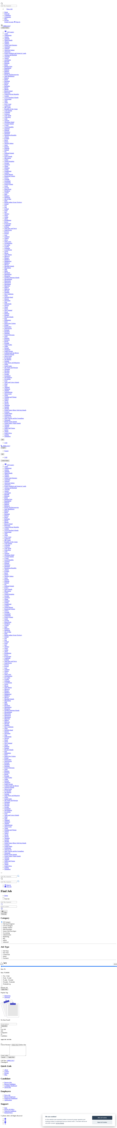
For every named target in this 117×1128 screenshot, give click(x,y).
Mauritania (7, 281)
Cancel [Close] (3, 1059)
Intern (4, 956)
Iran (5, 205)
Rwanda (6, 343)
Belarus (6, 78)
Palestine (7, 333)
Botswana (7, 92)
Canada (6, 96)
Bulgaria (6, 69)
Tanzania (7, 405)
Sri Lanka (7, 245)
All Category (6, 922)
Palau (6, 322)
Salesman (7, 997)
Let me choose (60, 1123)
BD (4, 938)
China (6, 102)
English (3, 447)
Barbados (7, 86)
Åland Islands (8, 40)
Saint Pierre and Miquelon (12, 362)
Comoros (7, 114)
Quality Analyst (7, 927)
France (6, 155)
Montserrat (7, 282)
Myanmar (7, 272)
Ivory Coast (7, 104)
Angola (6, 37)
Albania (6, 42)
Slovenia (6, 372)
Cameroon (7, 105)
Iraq (5, 207)
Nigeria (6, 299)
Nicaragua (7, 300)
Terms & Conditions (10, 1113)
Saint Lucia (7, 241)
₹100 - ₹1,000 (7, 978)
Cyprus (6, 125)
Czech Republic (9, 127)
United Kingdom (9, 161)
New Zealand (8, 310)
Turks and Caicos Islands (11, 382)
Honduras (7, 191)
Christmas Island (9, 122)
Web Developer (7, 929)
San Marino (7, 359)
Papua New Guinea (10, 323)
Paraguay (7, 331)
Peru (5, 318)
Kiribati (6, 227)
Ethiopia (6, 148)
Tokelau (6, 390)
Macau (6, 253)
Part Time (6, 952)
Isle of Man (7, 199)
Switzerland (7, 99)
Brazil (6, 84)
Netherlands (7, 304)
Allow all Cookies (102, 1117)
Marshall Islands (9, 266)
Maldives (7, 263)
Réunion (6, 338)
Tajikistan (7, 389)
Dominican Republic (10, 135)
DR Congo (7, 107)
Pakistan (6, 313)
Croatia (6, 192)
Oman (6, 312)
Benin (6, 65)
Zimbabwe (7, 436)
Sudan (6, 346)
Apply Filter (4, 989)
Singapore (7, 349)
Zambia (6, 435)
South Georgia (8, 351)
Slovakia (6, 371)
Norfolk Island (8, 297)
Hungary (6, 196)
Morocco (7, 256)
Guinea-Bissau (8, 174)
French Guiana (8, 184)
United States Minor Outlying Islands (15, 410)
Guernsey (7, 164)
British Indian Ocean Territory (13, 202)
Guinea (6, 169)
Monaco (6, 258)
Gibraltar (7, 168)
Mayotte (6, 290)
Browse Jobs (8, 1084)
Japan (6, 218)
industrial (5, 942)
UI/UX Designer (8, 925)
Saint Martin (8, 254)
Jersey (6, 215)
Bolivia (6, 83)
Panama (6, 315)
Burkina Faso (8, 66)
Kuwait (6, 233)
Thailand (7, 387)
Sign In (17, 22)
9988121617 (6, 26)
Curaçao (6, 120)
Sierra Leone (8, 356)
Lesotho (6, 246)
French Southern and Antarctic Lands (15, 53)
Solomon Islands (9, 354)
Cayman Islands (9, 123)
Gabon (6, 160)
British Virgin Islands (10, 421)
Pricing (6, 20)
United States (8, 413)
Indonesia (7, 197)
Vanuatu (6, 426)
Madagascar (7, 261)
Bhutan (6, 89)
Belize (6, 79)
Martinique (7, 284)
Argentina (7, 47)
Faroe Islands (8, 156)
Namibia (6, 292)
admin (5, 940)
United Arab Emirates (10, 45)
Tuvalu (6, 402)
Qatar (6, 336)
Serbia (6, 364)
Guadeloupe (7, 171)
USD (5, 443)
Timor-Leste (8, 394)
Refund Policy (8, 1114)
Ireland (6, 204)
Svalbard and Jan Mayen (11, 353)
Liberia (6, 238)
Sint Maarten (8, 377)
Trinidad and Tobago (10, 397)
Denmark (7, 133)
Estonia (6, 146)
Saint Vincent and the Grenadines (14, 418)
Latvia (6, 251)
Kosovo (6, 232)
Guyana (6, 187)
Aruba (6, 33)
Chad (5, 384)
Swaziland (7, 376)
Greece (6, 178)
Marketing (6, 936)
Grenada (6, 179)
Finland (6, 150)
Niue (5, 302)
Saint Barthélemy (9, 76)
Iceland (6, 209)
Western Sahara (8, 143)
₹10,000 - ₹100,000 (9, 982)
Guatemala (7, 182)
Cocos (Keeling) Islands (11, 97)
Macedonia (7, 268)
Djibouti (6, 130)
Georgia (6, 163)
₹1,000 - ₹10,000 (8, 980)
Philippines (7, 320)
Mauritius (7, 286)
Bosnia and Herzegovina (11, 74)
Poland (6, 325)
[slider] (1, 966)
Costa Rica (7, 117)
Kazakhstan (7, 220)
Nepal (6, 307)
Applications (8, 1102)
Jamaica (6, 214)
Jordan (6, 217)
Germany (7, 128)
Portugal (6, 330)
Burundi (6, 61)
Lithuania (7, 248)
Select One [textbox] (23, 1045)
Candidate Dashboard (10, 1087)
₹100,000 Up (7, 984)
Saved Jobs (7, 1089)
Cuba (5, 119)
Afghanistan (7, 35)
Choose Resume (6, 1045)
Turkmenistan (8, 392)
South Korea (8, 230)
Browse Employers (9, 1098)
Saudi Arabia (8, 344)
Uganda (6, 407)
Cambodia (7, 225)
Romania (7, 340)
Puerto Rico (7, 326)
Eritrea (6, 142)
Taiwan (6, 403)
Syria (5, 380)
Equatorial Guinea (9, 176)
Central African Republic (11, 94)
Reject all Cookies (102, 1122)
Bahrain (6, 71)
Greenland (7, 181)
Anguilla (6, 38)
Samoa (6, 430)
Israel (6, 210)
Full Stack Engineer (9, 924)
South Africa (8, 433)
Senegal (6, 348)
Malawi (6, 287)
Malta (6, 271)
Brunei (6, 87)
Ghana (6, 166)
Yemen (6, 431)
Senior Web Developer (9, 931)
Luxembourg (8, 250)
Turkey (6, 400)
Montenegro (7, 274)
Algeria (6, 137)
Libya (6, 240)
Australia (7, 56)
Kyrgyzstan (7, 223)
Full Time (6, 951)
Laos (5, 235)
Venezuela (7, 420)
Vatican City (8, 416)
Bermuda (7, 81)
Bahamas (7, 73)
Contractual (6, 954)
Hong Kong (7, 189)
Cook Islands (8, 110)
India (5, 200)
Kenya (6, 222)
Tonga (6, 395)
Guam (6, 186)
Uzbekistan (7, 415)
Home (6, 12)
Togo (5, 385)
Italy (5, 212)
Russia (6, 341)
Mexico (6, 264)
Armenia (6, 48)
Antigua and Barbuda (10, 55)
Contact (6, 1073)
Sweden (6, 374)
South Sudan (8, 366)
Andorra (6, 43)
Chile (6, 101)
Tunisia (6, 398)
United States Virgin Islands (12, 423)
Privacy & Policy (9, 1111)
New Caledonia (8, 294)
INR (2, 439)
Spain (6, 145)
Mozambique (8, 279)
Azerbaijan (7, 60)
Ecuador (6, 138)
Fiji (5, 151)
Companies (7, 17)
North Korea (8, 328)
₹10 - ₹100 (6, 976)
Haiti (5, 194)
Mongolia (7, 276)
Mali (5, 269)
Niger (6, 295)
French (6, 451)
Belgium (6, 63)
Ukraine (6, 408)
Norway (6, 305)
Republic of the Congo (11, 109)
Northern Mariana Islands (11, 277)
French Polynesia (9, 335)
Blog (5, 18)
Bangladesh (7, 68)
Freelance (6, 958)
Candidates (7, 15)
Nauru (6, 308)
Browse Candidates (10, 1086)
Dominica (7, 132)
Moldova (7, 259)
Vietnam (6, 425)
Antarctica (7, 51)
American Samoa (9, 50)
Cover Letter (5, 1057)
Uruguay (6, 412)
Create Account (9, 22)
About (6, 1072)
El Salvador (7, 358)
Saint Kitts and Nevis (10, 228)
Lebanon (6, 236)
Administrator (7, 935)
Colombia (7, 112)
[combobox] (23, 1045)
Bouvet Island (8, 91)
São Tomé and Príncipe (11, 367)
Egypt (6, 140)
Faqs (5, 1109)
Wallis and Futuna (9, 428)
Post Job (7, 886)
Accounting (6, 933)
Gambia (6, 173)
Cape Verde (7, 115)
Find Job (6, 14)
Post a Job (9, 9)
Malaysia (7, 289)
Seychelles (7, 379)
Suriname (7, 369)
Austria (6, 58)
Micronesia (7, 158)
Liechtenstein (8, 243)
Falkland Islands (9, 153)
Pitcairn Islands (8, 317)
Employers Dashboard (10, 1100)
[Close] (1, 1043)
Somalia (6, 361)
